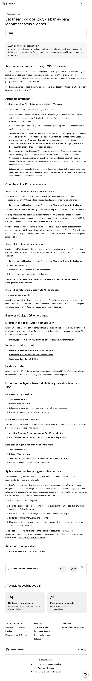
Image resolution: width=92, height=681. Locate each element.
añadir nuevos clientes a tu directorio (45, 221)
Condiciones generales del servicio (46, 672)
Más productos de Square (16, 635)
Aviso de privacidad (46, 668)
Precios (8, 631)
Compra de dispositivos (15, 627)
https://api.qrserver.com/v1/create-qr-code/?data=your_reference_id (41, 340)
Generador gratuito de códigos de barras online (31, 355)
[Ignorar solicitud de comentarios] (82, 567)
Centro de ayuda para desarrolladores (43, 307)
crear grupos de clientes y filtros (40, 495)
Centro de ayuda (41, 627)
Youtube (37, 639)
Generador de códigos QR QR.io (23, 359)
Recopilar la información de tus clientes (27, 551)
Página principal (13, 14)
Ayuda (12, 3)
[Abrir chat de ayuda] (85, 674)
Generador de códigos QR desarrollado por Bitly (31, 350)
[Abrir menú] (88, 4)
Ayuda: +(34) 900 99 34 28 (73, 627)
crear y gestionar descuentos (31, 537)
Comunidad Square (42, 631)
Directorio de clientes (72, 205)
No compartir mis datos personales (46, 664)
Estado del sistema (42, 635)
